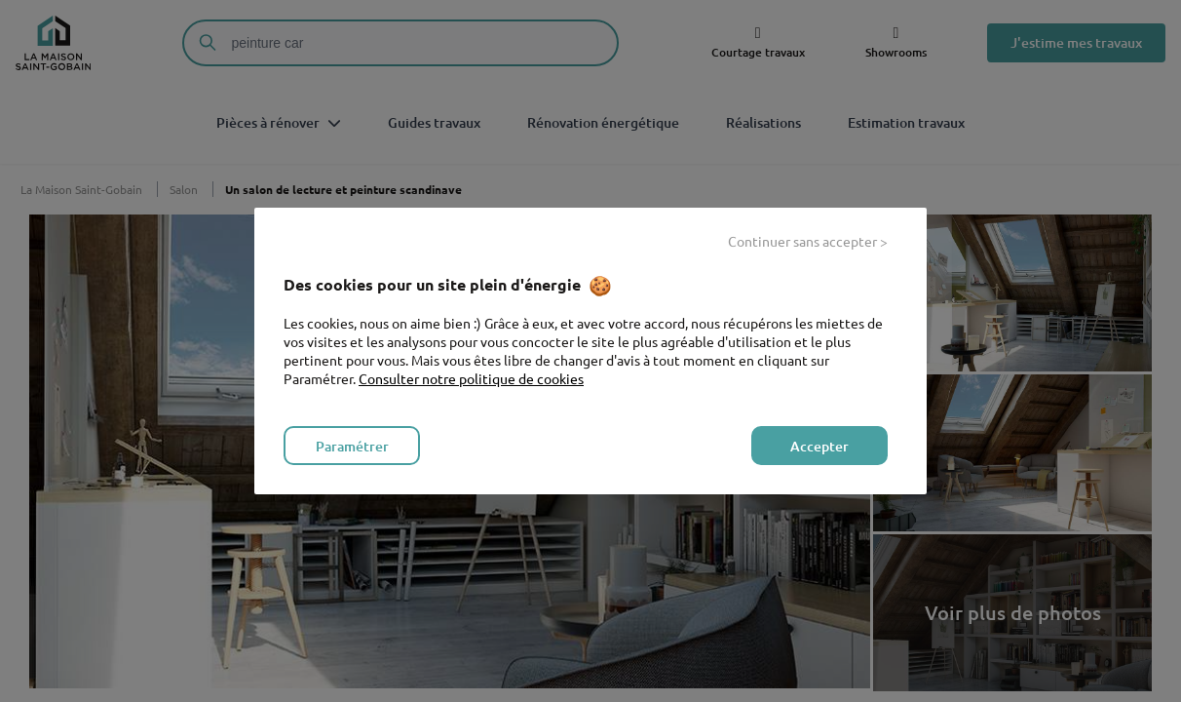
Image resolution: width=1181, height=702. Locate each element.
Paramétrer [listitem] (352, 446)
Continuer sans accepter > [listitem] (808, 241)
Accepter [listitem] (819, 446)
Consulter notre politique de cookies (471, 378)
